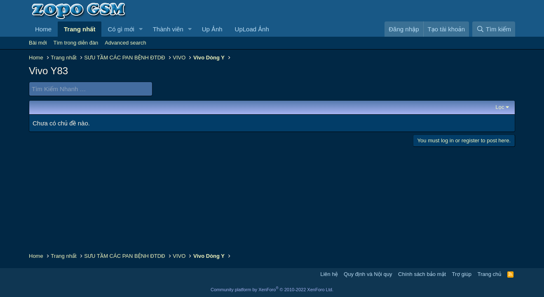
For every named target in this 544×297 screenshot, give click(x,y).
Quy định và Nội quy (368, 274)
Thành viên (168, 29)
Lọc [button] (499, 107)
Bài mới (38, 43)
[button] (141, 29)
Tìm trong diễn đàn (76, 43)
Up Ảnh (212, 29)
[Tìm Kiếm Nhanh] (90, 89)
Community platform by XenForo (272, 289)
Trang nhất (79, 29)
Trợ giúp (461, 274)
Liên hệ (329, 274)
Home (43, 29)
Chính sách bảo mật (422, 274)
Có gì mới (121, 29)
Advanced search (125, 43)
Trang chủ (490, 274)
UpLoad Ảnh (252, 29)
